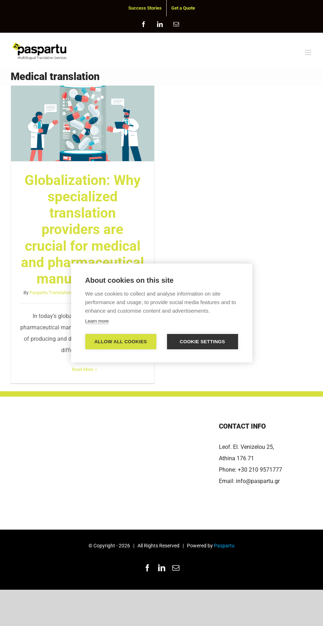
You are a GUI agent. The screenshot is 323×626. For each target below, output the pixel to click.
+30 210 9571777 (260, 469)
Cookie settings (202, 341)
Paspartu (224, 545)
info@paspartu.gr (258, 481)
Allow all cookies (120, 341)
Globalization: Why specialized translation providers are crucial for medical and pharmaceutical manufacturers (82, 229)
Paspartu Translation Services (59, 292)
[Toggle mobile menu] (308, 52)
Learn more (97, 321)
